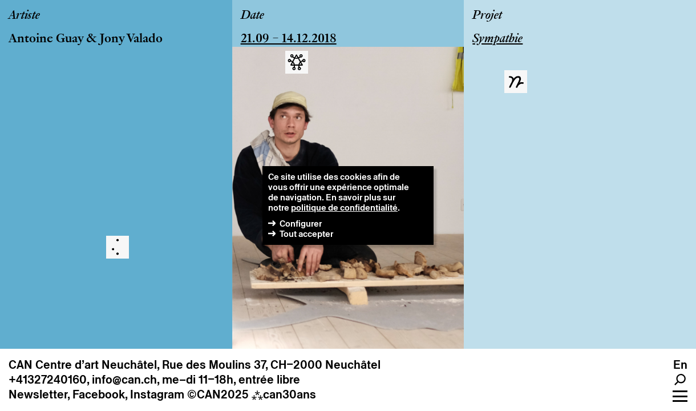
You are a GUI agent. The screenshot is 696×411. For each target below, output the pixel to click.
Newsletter (38, 394)
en (680, 364)
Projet (487, 16)
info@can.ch (124, 380)
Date (252, 16)
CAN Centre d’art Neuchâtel (83, 365)
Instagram (157, 394)
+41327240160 (48, 380)
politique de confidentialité (344, 207)
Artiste (24, 16)
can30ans (284, 394)
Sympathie (497, 39)
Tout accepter (306, 234)
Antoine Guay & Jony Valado (86, 39)
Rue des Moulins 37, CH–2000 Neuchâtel (271, 365)
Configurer (301, 223)
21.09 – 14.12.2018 (289, 39)
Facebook (98, 394)
